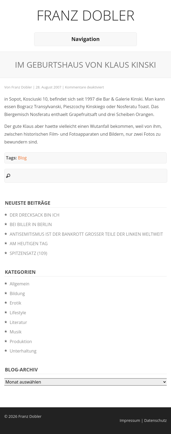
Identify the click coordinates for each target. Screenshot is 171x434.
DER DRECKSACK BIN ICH (34, 215)
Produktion (21, 341)
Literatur (18, 322)
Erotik (15, 303)
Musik (16, 332)
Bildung (17, 293)
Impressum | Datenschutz (143, 420)
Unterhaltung (23, 351)
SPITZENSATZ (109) (28, 253)
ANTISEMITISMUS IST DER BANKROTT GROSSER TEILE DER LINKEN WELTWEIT (86, 234)
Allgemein (20, 284)
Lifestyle (18, 313)
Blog (22, 158)
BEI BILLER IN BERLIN (31, 224)
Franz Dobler (86, 15)
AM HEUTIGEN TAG (29, 244)
